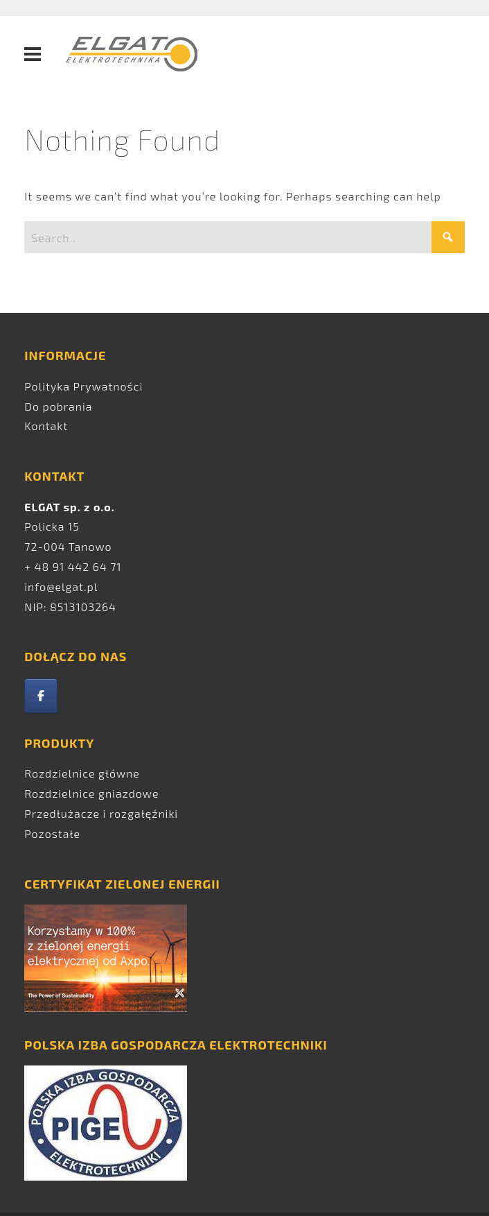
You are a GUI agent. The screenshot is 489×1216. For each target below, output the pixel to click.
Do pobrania (58, 406)
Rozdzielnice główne (82, 773)
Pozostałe (52, 833)
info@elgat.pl (61, 586)
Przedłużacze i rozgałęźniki (101, 813)
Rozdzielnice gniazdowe (91, 793)
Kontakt (46, 425)
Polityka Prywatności (83, 386)
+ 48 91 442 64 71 (72, 566)
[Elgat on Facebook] (40, 695)
